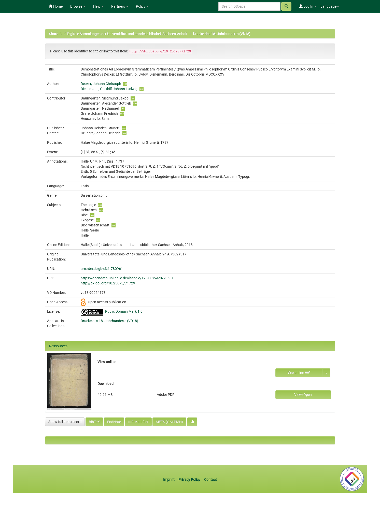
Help (98, 6)
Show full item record (64, 422)
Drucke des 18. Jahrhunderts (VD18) (221, 34)
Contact (210, 480)
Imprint (169, 480)
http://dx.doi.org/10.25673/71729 (108, 283)
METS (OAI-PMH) (169, 422)
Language (329, 6)
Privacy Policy (189, 480)
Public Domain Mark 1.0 (124, 311)
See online (299, 373)
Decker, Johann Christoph (101, 84)
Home (56, 6)
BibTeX (94, 422)
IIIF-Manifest (138, 422)
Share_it (55, 34)
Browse (78, 6)
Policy (142, 6)
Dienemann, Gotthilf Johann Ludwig (109, 89)
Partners (119, 6)
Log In (308, 6)
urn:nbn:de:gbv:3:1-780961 (102, 269)
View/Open (303, 395)
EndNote (114, 422)
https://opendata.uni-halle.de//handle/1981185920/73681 (127, 278)
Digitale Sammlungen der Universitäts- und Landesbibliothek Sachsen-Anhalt (127, 34)
